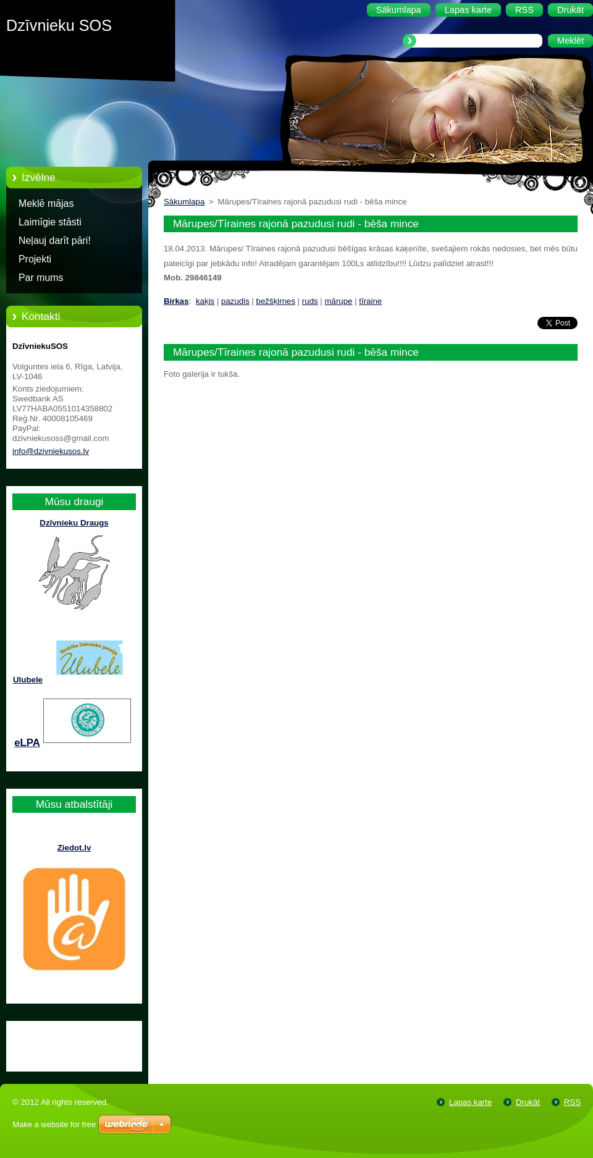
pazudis (235, 301)
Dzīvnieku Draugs (74, 522)
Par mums (41, 277)
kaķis (205, 301)
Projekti (35, 259)
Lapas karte (470, 1102)
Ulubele (28, 679)
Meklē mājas (46, 203)
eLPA (27, 743)
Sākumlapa (184, 201)
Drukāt (528, 1102)
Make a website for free (54, 1124)
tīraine (370, 301)
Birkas (176, 301)
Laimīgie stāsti (50, 222)
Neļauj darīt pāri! (55, 240)
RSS (572, 1102)
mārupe (339, 301)
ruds (310, 301)
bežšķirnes (275, 301)
